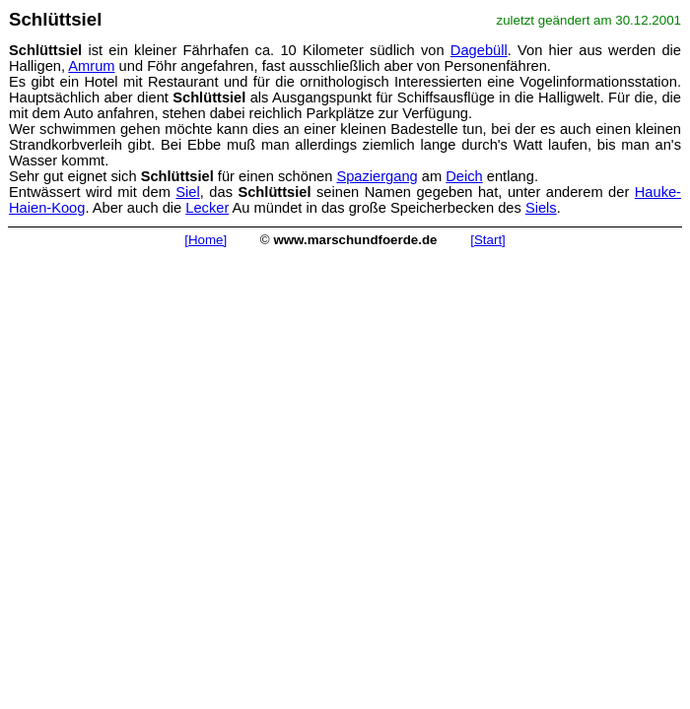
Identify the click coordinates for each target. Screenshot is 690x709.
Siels (541, 208)
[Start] (488, 239)
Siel (187, 192)
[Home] (205, 239)
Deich (464, 176)
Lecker (207, 208)
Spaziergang (376, 176)
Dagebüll (479, 50)
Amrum (91, 66)
